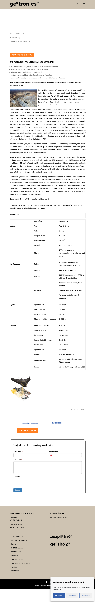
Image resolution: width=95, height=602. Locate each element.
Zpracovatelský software (20, 41)
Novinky (14, 555)
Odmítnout (72, 596)
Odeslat (18, 490)
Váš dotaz (17, 460)
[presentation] (29, 482)
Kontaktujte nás (27, 430)
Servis (13, 544)
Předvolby (86, 596)
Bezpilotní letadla (17, 34)
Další (82, 410)
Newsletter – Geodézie (20, 563)
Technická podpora (19, 540)
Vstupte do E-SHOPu (22, 55)
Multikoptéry (15, 37)
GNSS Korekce (17, 548)
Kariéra (14, 567)
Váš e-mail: (18, 452)
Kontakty (15, 571)
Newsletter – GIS (18, 559)
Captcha (17, 476)
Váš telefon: (53, 452)
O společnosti (17, 536)
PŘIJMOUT (59, 596)
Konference (16, 552)
